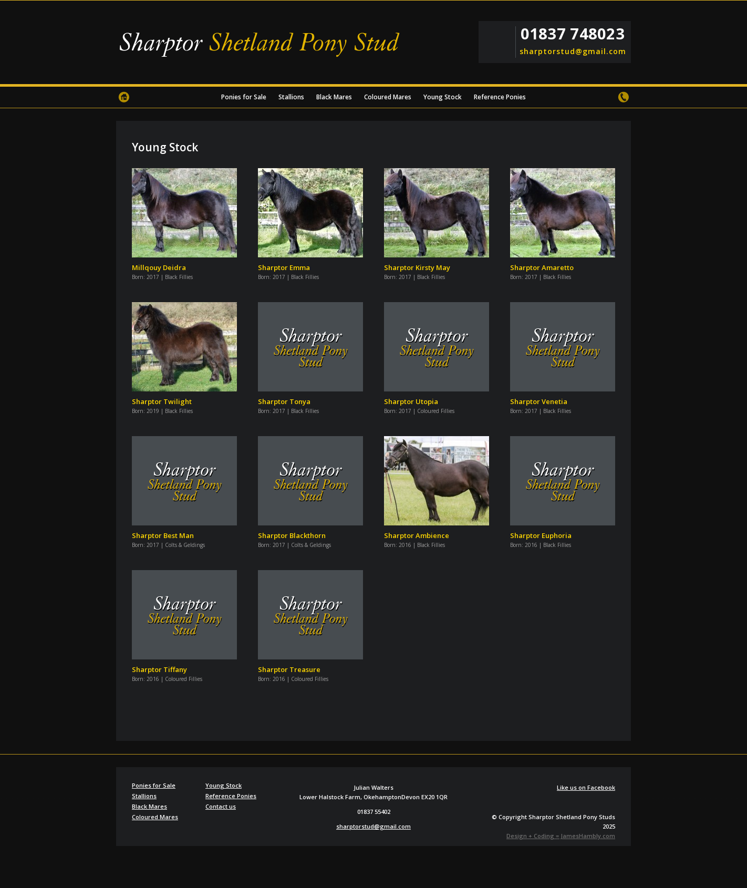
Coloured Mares (387, 96)
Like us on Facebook (586, 787)
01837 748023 (573, 33)
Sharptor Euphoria (541, 535)
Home (124, 97)
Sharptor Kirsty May (417, 267)
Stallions (291, 96)
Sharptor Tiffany (159, 669)
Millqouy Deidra (159, 267)
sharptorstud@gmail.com (572, 51)
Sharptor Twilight (162, 401)
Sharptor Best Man (163, 535)
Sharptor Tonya (284, 401)
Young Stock (442, 96)
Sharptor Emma (284, 267)
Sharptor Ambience (416, 535)
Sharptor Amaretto (542, 267)
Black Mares (334, 96)
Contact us (623, 97)
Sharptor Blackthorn (292, 535)
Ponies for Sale (243, 96)
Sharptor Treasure (289, 669)
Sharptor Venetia (538, 401)
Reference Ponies (500, 96)
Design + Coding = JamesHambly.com (560, 836)
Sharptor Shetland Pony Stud (263, 44)
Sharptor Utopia (411, 401)
